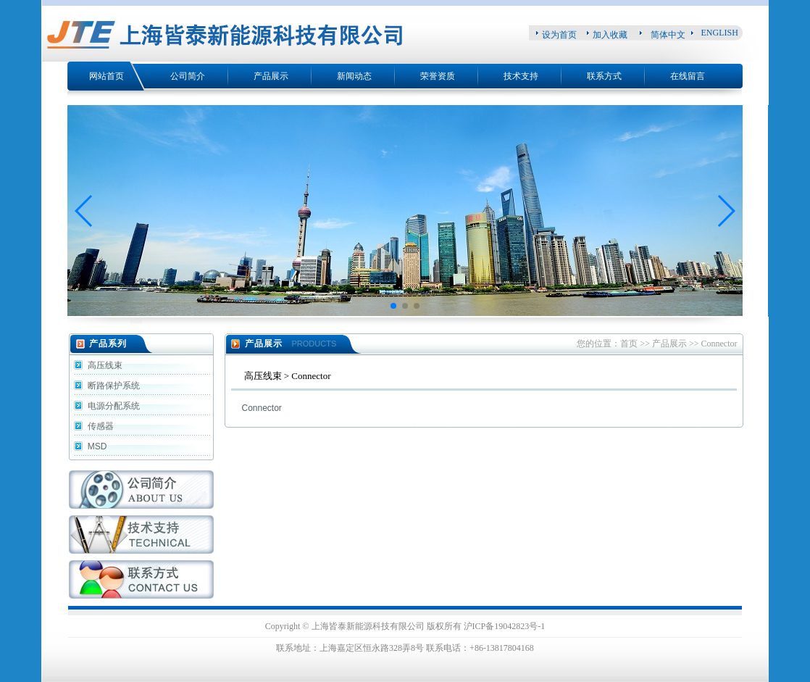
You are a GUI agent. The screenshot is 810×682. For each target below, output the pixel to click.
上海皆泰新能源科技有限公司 (368, 626)
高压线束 (103, 365)
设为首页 (559, 35)
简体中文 (668, 35)
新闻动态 (354, 76)
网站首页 (106, 76)
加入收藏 (610, 35)
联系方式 (604, 76)
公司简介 (187, 76)
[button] (84, 211)
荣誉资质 (437, 76)
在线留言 (687, 76)
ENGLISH (719, 33)
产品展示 (271, 76)
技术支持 (521, 76)
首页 (629, 343)
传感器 (99, 426)
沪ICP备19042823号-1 (505, 626)
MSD (96, 446)
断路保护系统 (112, 385)
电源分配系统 (112, 406)
